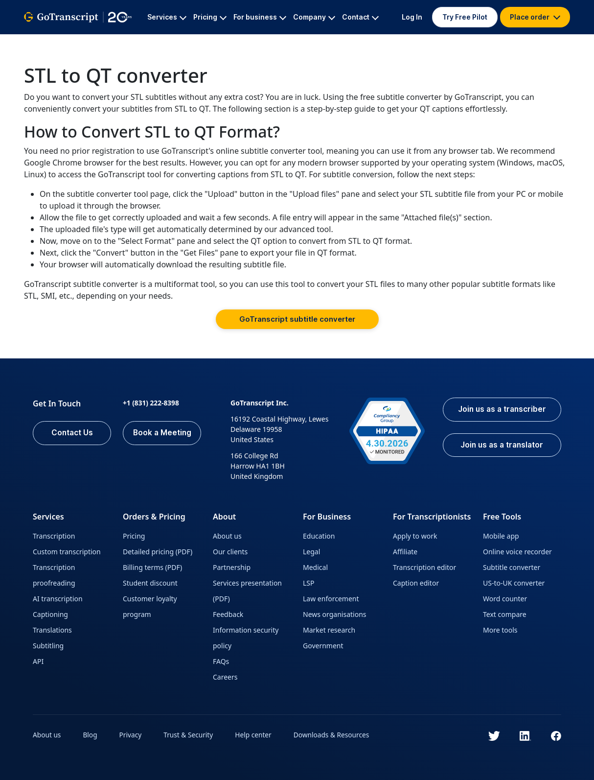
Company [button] (314, 17)
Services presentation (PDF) (247, 590)
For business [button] (259, 17)
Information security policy (245, 637)
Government (323, 645)
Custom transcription (67, 551)
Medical (315, 567)
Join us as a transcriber (500, 410)
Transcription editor (424, 567)
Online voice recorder (517, 551)
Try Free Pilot (464, 17)
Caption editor (416, 583)
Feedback (228, 614)
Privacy (131, 734)
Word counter (505, 598)
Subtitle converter (511, 567)
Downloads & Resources (335, 734)
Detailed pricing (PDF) (157, 551)
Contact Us (72, 433)
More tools (500, 630)
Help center (256, 734)
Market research (329, 630)
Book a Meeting (162, 433)
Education (319, 536)
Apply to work (415, 536)
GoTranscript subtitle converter (297, 319)
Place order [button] (535, 17)
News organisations (334, 614)
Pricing (134, 536)
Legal (311, 551)
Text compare (504, 614)
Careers (225, 677)
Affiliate (405, 551)
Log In (412, 17)
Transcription (54, 536)
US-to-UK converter (514, 583)
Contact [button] (360, 17)
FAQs (221, 661)
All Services (97, 42)
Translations (52, 630)
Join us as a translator (499, 446)
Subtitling (48, 645)
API (38, 661)
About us (227, 536)
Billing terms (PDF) (152, 567)
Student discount (150, 583)
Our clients (230, 551)
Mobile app (501, 536)
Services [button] (166, 17)
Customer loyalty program (150, 606)
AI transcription (58, 598)
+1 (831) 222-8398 (151, 402)
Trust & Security (190, 734)
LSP (309, 583)
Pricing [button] (210, 17)
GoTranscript (45, 42)
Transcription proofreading (54, 575)
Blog (91, 734)
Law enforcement (331, 598)
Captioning (50, 614)
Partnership (232, 567)
